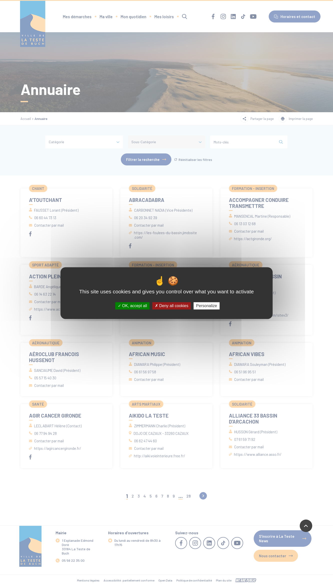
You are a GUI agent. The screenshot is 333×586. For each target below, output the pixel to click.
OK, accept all (132, 306)
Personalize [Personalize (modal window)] (206, 306)
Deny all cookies (171, 306)
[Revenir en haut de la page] (306, 526)
